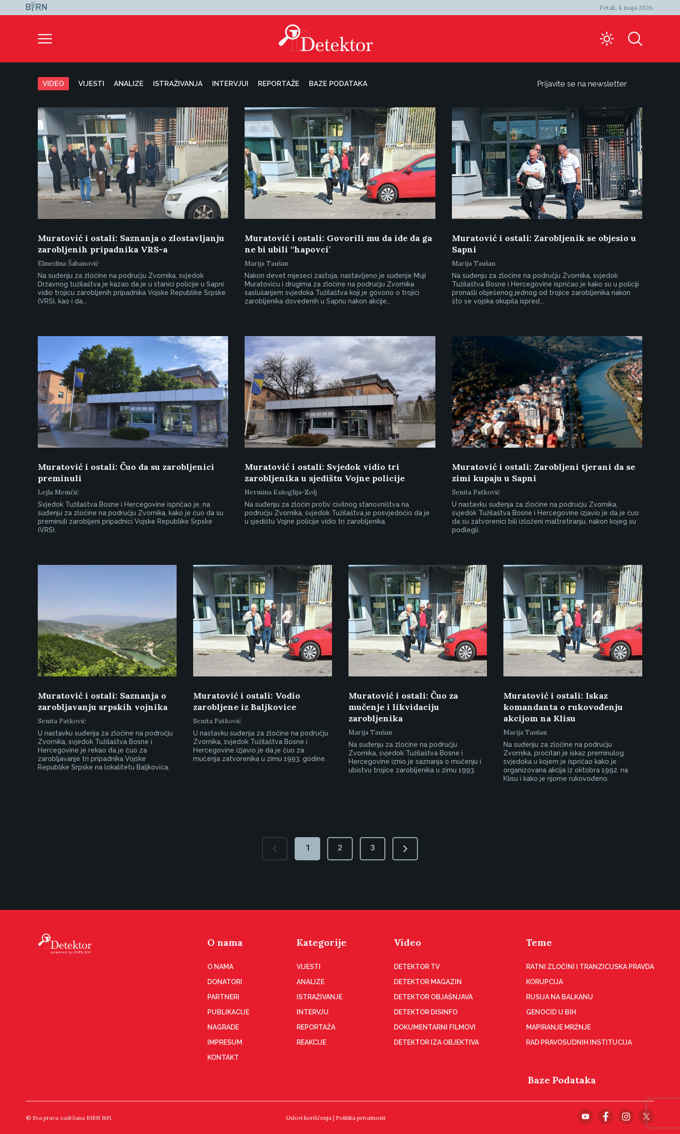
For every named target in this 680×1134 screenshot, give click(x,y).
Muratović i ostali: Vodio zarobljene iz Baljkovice (246, 701)
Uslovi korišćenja (309, 1117)
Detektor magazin (428, 982)
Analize (129, 83)
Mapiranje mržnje (558, 1027)
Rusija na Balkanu (559, 997)
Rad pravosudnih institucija (579, 1042)
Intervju (313, 1012)
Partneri (223, 997)
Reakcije (311, 1042)
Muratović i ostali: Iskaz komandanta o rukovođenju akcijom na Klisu (563, 707)
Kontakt (223, 1057)
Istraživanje (319, 997)
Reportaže (278, 83)
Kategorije (322, 942)
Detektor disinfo (426, 1012)
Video (53, 83)
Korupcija (544, 982)
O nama (225, 942)
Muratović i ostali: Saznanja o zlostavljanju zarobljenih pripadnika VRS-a (131, 244)
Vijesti (91, 83)
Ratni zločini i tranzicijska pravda (590, 966)
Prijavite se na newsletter (589, 83)
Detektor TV (417, 966)
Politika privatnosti (360, 1117)
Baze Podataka (562, 1080)
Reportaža (316, 1027)
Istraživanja (178, 83)
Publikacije (228, 1012)
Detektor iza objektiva (436, 1042)
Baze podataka (338, 83)
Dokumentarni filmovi (435, 1027)
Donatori (224, 982)
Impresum (224, 1042)
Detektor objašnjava (433, 997)
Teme (539, 942)
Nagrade (223, 1027)
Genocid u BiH (551, 1012)
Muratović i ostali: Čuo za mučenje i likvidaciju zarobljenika (403, 707)
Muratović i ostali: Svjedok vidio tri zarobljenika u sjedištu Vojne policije (325, 472)
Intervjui (230, 83)
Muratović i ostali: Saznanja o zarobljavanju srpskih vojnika (103, 701)
